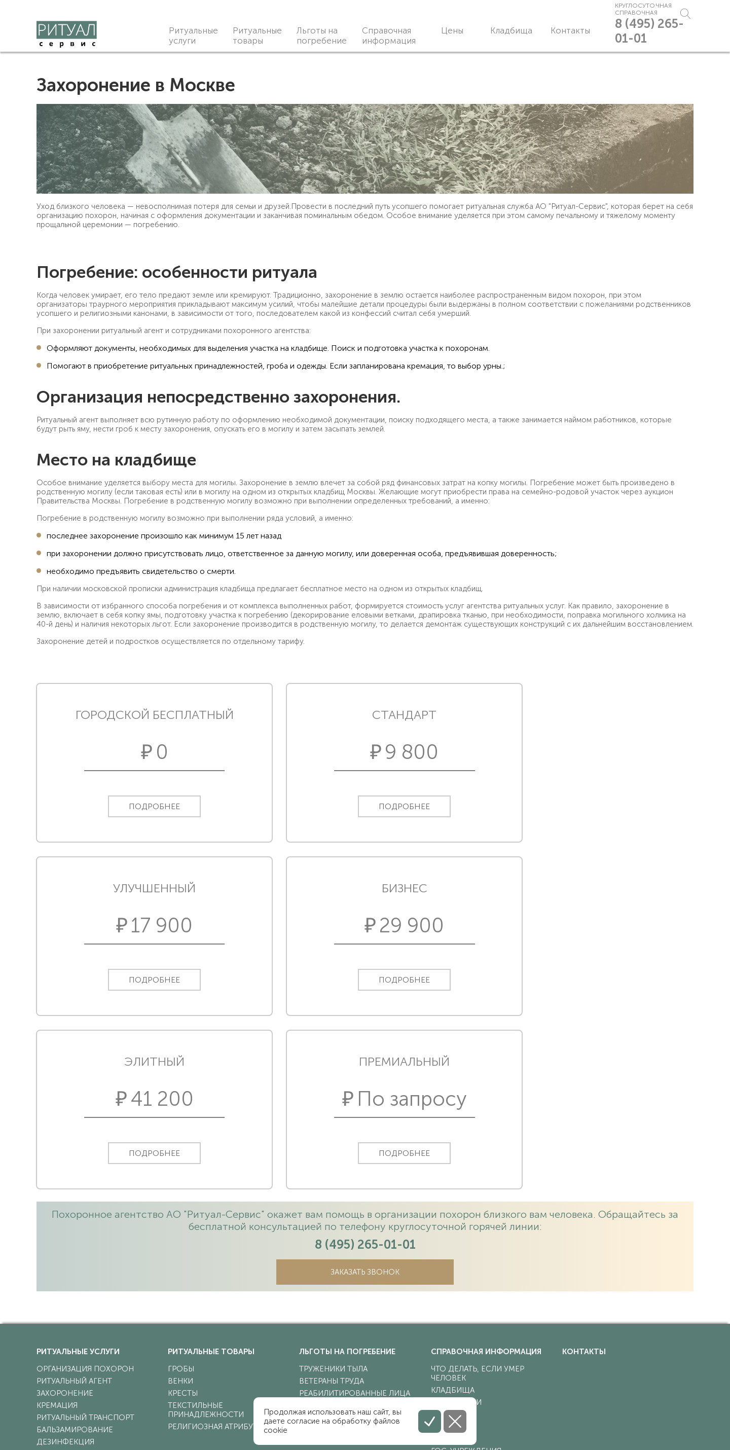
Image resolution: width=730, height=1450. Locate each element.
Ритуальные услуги (193, 35)
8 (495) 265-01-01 (642, 38)
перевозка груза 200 (78, 1312)
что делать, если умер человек (477, 1208)
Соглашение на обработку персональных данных (124, 1436)
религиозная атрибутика (220, 1260)
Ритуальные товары (257, 35)
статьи (445, 1309)
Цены (442, 30)
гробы (181, 1203)
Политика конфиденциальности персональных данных (132, 1427)
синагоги (451, 1273)
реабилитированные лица (354, 1227)
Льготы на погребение (323, 35)
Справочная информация (388, 35)
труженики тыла (333, 1203)
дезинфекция (65, 1276)
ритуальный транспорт (85, 1251)
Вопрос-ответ (462, 1333)
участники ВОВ (331, 1239)
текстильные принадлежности (206, 1244)
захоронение (64, 1227)
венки (180, 1215)
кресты (183, 1227)
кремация (57, 1239)
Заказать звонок (365, 1106)
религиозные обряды (476, 1297)
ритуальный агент (74, 1215)
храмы (444, 1248)
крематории (456, 1236)
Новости (450, 1321)
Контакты (547, 30)
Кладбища (491, 30)
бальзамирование (74, 1263)
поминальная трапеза (82, 1300)
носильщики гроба (78, 1288)
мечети (446, 1260)
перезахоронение (74, 1324)
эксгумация (62, 1337)
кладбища (452, 1224)
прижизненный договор (89, 1349)
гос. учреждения (466, 1285)
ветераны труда (331, 1215)
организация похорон (85, 1203)
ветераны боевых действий (358, 1251)
